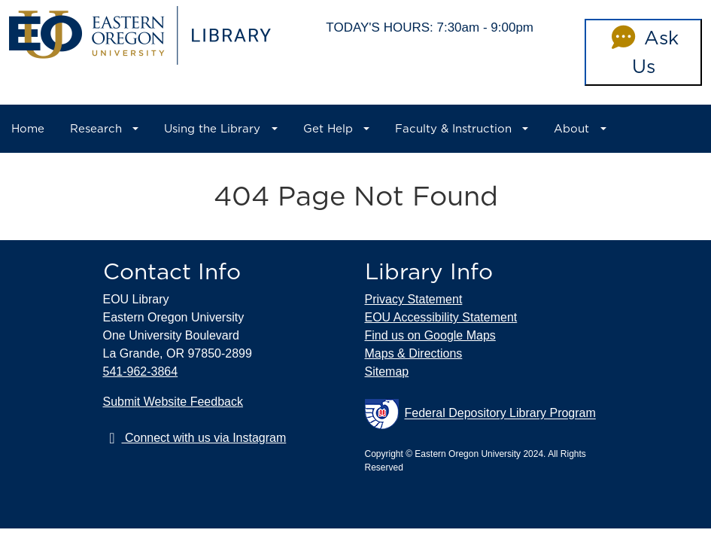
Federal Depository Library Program (480, 414)
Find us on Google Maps (430, 335)
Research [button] (96, 129)
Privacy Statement (414, 299)
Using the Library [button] (212, 129)
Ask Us (643, 52)
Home (27, 129)
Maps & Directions (414, 353)
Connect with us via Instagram (195, 437)
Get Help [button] (328, 129)
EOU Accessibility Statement (441, 317)
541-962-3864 (140, 371)
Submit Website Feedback (173, 401)
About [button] (571, 129)
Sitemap (387, 371)
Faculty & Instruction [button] (453, 129)
